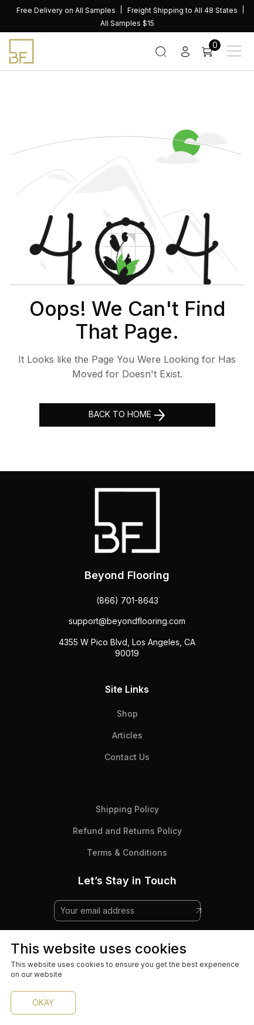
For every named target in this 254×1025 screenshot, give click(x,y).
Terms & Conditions (127, 852)
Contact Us (127, 757)
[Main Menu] (234, 51)
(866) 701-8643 (127, 600)
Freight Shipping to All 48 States (182, 10)
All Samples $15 (127, 23)
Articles (127, 735)
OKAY (43, 1002)
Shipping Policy (127, 809)
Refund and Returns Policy (127, 831)
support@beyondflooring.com (127, 621)
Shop (127, 713)
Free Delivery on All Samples (66, 10)
